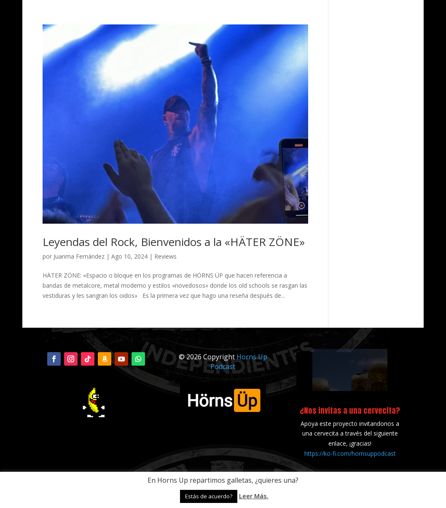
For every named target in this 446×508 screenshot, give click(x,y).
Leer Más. (254, 496)
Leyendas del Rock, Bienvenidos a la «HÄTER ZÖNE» (174, 241)
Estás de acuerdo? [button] (208, 496)
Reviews (165, 256)
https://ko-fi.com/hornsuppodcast (350, 453)
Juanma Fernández (79, 256)
